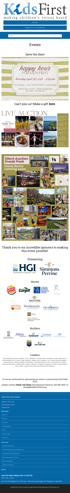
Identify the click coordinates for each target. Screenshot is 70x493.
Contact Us (5, 437)
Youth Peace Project (8, 465)
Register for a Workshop (35, 28)
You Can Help (6, 434)
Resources (5, 422)
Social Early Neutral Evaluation (11, 453)
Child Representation (8, 446)
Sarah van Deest (23, 385)
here (52, 104)
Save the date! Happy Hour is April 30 (16, 475)
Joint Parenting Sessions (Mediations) (13, 449)
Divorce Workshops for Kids (10, 457)
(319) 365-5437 (5, 407)
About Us (4, 415)
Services (4, 418)
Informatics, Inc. (55, 487)
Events (4, 430)
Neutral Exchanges (7, 461)
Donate (35, 22)
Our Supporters (6, 426)
